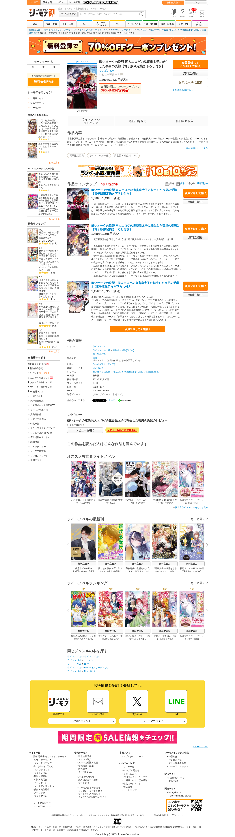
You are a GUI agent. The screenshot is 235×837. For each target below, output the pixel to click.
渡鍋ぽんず (44, 238)
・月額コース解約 (85, 776)
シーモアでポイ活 (39, 410)
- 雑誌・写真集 (40, 776)
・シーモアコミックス (177, 766)
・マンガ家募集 (174, 760)
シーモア (33, 2)
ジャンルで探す (68, 14)
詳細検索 (34, 442)
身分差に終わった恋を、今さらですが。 (49, 233)
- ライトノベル (40, 773)
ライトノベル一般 (99, 155)
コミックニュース (39, 446)
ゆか (112, 70)
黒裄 (49, 270)
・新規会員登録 (84, 756)
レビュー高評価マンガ (41, 433)
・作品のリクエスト (131, 783)
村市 (41, 341)
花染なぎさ (114, 639)
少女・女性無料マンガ (41, 382)
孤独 (95, 358)
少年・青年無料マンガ (41, 387)
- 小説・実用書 (40, 779)
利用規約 (64, 815)
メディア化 (183, 24)
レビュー (61, 2)
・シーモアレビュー (41, 806)
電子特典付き (99, 354)
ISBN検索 (158, 815)
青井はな (43, 323)
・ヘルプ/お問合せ (130, 770)
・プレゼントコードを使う (89, 791)
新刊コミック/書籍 (38, 363)
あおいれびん (45, 267)
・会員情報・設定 (85, 765)
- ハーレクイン (40, 783)
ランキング (38, 373)
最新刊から (202, 183)
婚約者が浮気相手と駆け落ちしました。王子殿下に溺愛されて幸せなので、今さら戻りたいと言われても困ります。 (49, 258)
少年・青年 (51, 24)
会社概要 (55, 815)
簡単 (180, 183)
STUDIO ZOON (46, 241)
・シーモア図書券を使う (88, 787)
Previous (69, 545)
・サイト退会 (82, 783)
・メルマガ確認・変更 (87, 762)
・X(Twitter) (172, 781)
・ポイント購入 (84, 759)
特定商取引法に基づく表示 (123, 815)
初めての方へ (37, 103)
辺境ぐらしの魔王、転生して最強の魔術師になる (49, 336)
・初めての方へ (129, 773)
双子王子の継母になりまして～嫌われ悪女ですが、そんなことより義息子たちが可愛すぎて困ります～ (49, 313)
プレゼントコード (39, 455)
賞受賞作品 (35, 414)
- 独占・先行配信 (41, 789)
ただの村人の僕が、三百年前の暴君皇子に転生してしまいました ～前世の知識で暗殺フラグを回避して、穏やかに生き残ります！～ (48, 128)
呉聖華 (91, 571)
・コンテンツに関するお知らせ (91, 797)
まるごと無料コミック (40, 377)
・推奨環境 (126, 787)
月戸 (57, 323)
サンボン (104, 70)
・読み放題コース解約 (87, 780)
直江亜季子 (44, 294)
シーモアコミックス (101, 24)
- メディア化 (39, 793)
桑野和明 (42, 214)
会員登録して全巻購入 (137, 329)
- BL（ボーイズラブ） (43, 766)
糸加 (51, 323)
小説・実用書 (150, 24)
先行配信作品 (37, 400)
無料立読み (83, 563)
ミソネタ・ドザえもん (134, 571)
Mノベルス (142, 29)
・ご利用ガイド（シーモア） (135, 777)
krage (196, 639)
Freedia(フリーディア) (122, 29)
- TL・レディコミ (41, 769)
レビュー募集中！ (109, 74)
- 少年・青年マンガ (42, 760)
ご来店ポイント (82, 720)
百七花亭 (188, 639)
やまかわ (89, 639)
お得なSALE (36, 396)
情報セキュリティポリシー (100, 815)
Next (205, 545)
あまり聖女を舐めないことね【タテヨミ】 (48, 146)
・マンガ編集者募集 (176, 763)
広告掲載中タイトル (40, 437)
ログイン (195, 2)
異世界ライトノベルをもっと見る (191, 507)
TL (117, 24)
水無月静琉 (78, 639)
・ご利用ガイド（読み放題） (135, 780)
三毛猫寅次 (186, 571)
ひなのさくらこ (161, 571)
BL (84, 24)
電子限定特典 (77, 155)
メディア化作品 (38, 419)
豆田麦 (105, 639)
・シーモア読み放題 (41, 803)
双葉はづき (47, 296)
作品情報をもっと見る (197, 148)
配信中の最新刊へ (184, 90)
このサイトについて (144, 815)
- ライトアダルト (41, 796)
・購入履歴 (81, 769)
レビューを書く (85, 430)
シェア (112, 400)
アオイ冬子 (197, 571)
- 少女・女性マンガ (42, 763)
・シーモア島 (127, 767)
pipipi (172, 571)
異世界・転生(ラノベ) (125, 155)
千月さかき (50, 341)
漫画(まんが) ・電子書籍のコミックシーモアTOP (53, 29)
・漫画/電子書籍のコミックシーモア (49, 756)
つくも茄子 (160, 639)
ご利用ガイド (37, 98)
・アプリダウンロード (132, 756)
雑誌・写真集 (167, 24)
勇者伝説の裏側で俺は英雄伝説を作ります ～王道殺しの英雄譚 (48, 178)
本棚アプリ (35, 460)
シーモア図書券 (38, 451)
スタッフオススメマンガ (42, 428)
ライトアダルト (200, 24)
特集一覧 (34, 423)
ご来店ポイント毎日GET (42, 405)
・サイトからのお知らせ (88, 794)
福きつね (52, 214)
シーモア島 (74, 2)
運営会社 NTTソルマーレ (173, 815)
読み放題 (47, 2)
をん (40, 187)
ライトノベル (134, 24)
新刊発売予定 (36, 368)
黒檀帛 (170, 639)
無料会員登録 (173, 2)
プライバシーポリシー (78, 815)
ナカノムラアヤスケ (48, 185)
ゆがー (147, 571)
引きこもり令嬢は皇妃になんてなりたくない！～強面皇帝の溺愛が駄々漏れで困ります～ (49, 285)
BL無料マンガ (37, 391)
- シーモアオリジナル (43, 786)
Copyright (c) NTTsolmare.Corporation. (117, 834)
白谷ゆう (142, 639)
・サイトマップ (129, 790)
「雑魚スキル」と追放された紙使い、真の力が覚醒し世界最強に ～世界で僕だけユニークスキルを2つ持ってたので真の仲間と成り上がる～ (48, 203)
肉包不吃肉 (77, 571)
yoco (85, 571)
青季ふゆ (133, 639)
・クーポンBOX (84, 772)
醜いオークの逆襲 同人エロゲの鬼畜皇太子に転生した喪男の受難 (126, 371)
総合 (35, 24)
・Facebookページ (175, 778)
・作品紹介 (171, 756)
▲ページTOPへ (200, 746)
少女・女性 (67, 24)
